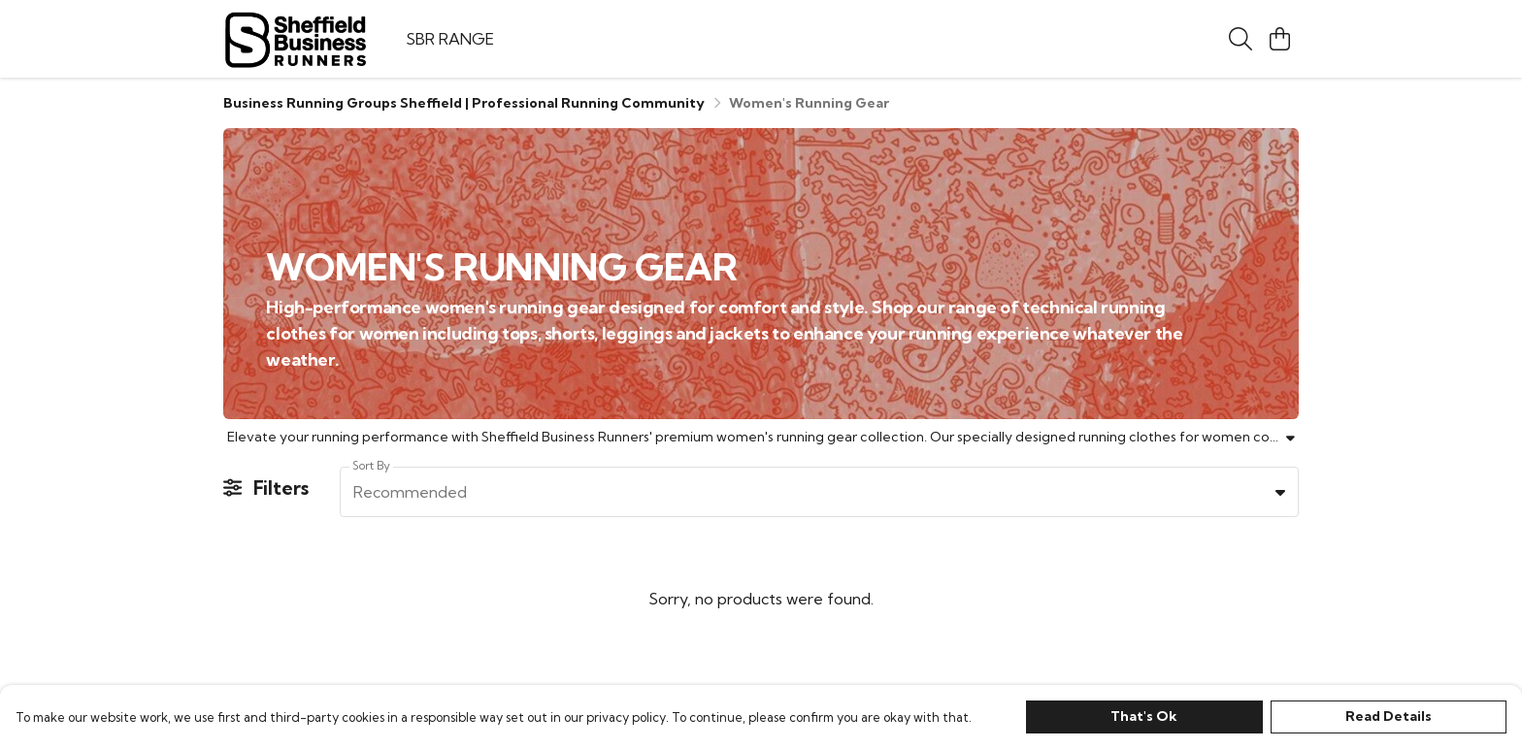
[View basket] (1279, 38)
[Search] (1240, 38)
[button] (1280, 492)
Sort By (371, 465)
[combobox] (819, 492)
